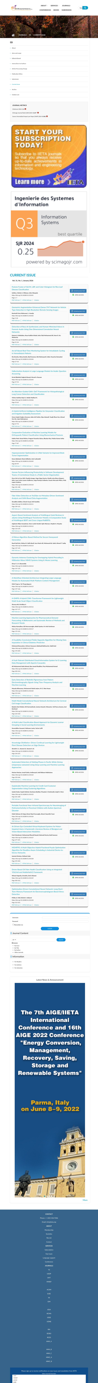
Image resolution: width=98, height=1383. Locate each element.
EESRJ (49, 1333)
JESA (49, 1309)
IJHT (49, 1278)
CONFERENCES (45, 10)
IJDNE (49, 1321)
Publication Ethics (17, 74)
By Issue (16, 946)
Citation (36, 300)
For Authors (17, 965)
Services (54, 6)
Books (56, 10)
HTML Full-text (26, 300)
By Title (16, 948)
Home (13, 35)
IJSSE (49, 1317)
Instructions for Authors (19, 63)
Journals (66, 6)
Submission (66, 10)
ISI (30, 35)
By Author (17, 950)
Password (15, 921)
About (43, 6)
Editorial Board (16, 58)
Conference (49, 1262)
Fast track (49, 1254)
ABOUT (49, 1226)
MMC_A (49, 1357)
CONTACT (49, 1214)
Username (15, 917)
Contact (49, 1242)
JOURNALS (49, 1266)
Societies (49, 1234)
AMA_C (49, 1353)
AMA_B (49, 1349)
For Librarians (18, 968)
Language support (49, 1258)
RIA (49, 1329)
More (85, 1200)
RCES (49, 1337)
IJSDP (49, 1274)
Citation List (15, 95)
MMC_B (49, 1361)
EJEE (49, 1294)
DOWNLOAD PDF (78, 291)
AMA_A (49, 1341)
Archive (14, 89)
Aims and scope (16, 53)
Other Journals (18, 952)
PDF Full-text (16, 300)
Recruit (49, 1238)
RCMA (49, 1313)
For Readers (17, 962)
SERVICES (49, 1246)
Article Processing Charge (19, 69)
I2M (49, 1301)
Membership (49, 1230)
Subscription (49, 1250)
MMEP (49, 1282)
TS (49, 1270)
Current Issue (16, 84)
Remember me (18, 925)
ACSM (49, 1290)
